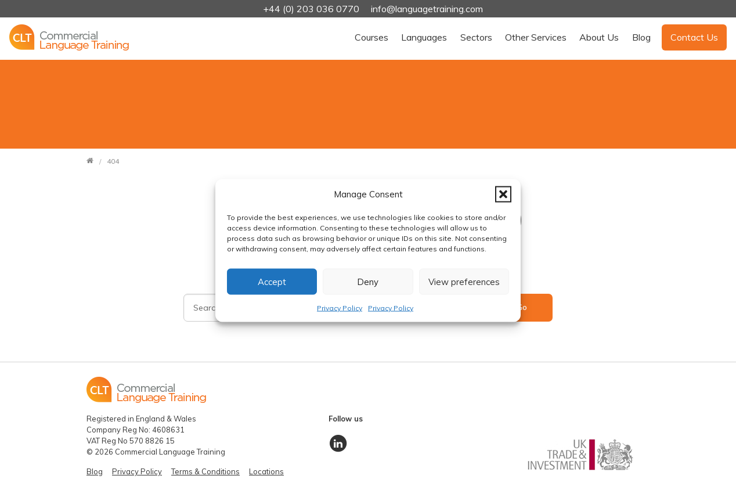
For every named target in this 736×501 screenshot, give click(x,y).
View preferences (464, 281)
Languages (424, 37)
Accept (272, 281)
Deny (367, 281)
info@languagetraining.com (427, 9)
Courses (371, 37)
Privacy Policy (339, 308)
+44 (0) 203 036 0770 (312, 9)
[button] (503, 194)
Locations (266, 471)
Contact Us (694, 37)
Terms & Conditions (205, 471)
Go (522, 307)
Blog (641, 37)
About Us (599, 37)
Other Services (536, 37)
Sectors (476, 37)
